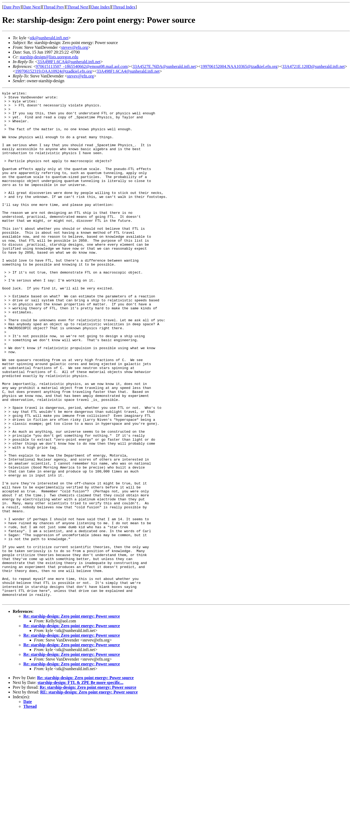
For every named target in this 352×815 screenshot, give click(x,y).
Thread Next (77, 7)
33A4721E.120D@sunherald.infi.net (313, 66)
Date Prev (11, 7)
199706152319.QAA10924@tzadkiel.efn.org (53, 71)
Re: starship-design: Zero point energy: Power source (71, 718)
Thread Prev (53, 7)
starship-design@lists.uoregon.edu (49, 57)
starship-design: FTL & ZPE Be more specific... (81, 784)
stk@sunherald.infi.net (49, 38)
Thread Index (124, 7)
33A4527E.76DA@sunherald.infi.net (164, 66)
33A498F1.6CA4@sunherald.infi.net (68, 61)
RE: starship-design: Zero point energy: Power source (89, 794)
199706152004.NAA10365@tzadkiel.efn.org (239, 66)
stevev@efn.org (74, 47)
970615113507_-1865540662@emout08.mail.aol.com (82, 66)
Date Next (32, 7)
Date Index (100, 7)
